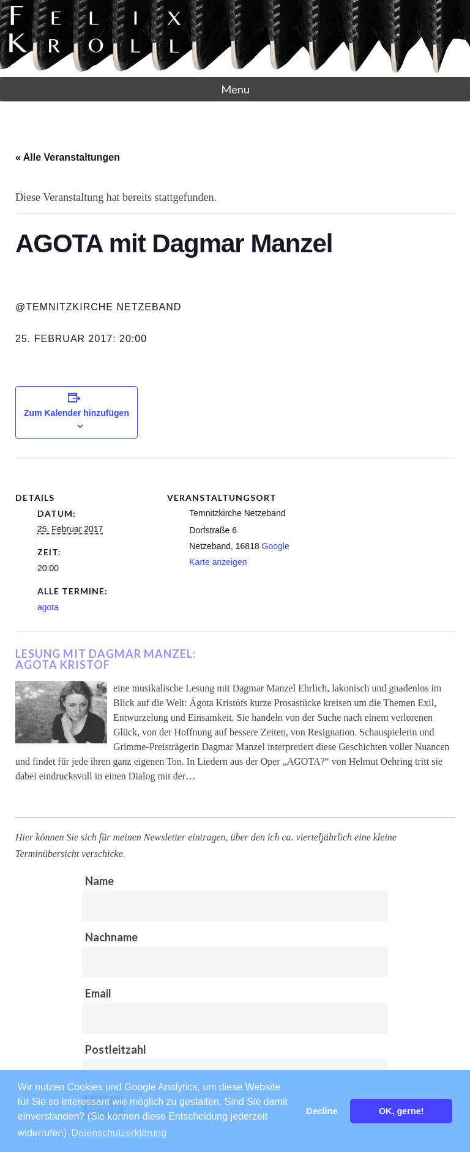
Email (98, 993)
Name (99, 881)
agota (48, 607)
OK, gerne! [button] (401, 1111)
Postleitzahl (115, 1049)
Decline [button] (321, 1111)
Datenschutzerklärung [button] (118, 1133)
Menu (235, 89)
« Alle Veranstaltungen (67, 157)
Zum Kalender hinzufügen (76, 413)
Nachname (111, 937)
